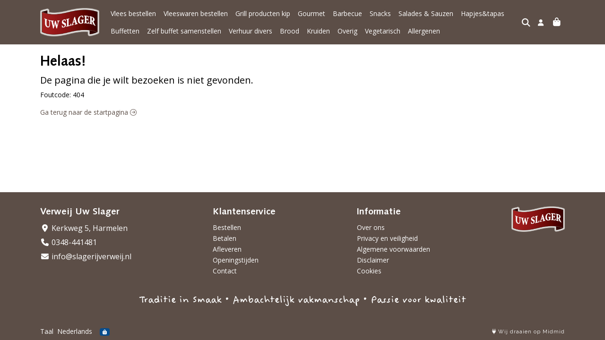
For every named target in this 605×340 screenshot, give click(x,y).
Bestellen (227, 227)
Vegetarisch (382, 30)
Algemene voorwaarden (393, 249)
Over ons (371, 227)
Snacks (380, 13)
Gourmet (311, 13)
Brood (289, 30)
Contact (225, 270)
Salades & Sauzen (425, 13)
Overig (347, 30)
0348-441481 (68, 242)
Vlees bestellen (133, 13)
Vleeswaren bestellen (196, 13)
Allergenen (424, 30)
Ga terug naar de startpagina (88, 112)
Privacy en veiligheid (387, 238)
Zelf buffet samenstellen (184, 30)
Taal (46, 331)
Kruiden (318, 30)
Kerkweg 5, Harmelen (84, 228)
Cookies (369, 270)
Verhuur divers (250, 30)
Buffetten (125, 30)
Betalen (224, 238)
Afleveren (227, 249)
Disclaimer (373, 259)
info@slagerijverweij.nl (85, 256)
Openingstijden (236, 259)
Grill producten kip (262, 13)
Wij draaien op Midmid (528, 332)
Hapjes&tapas (482, 13)
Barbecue (347, 13)
